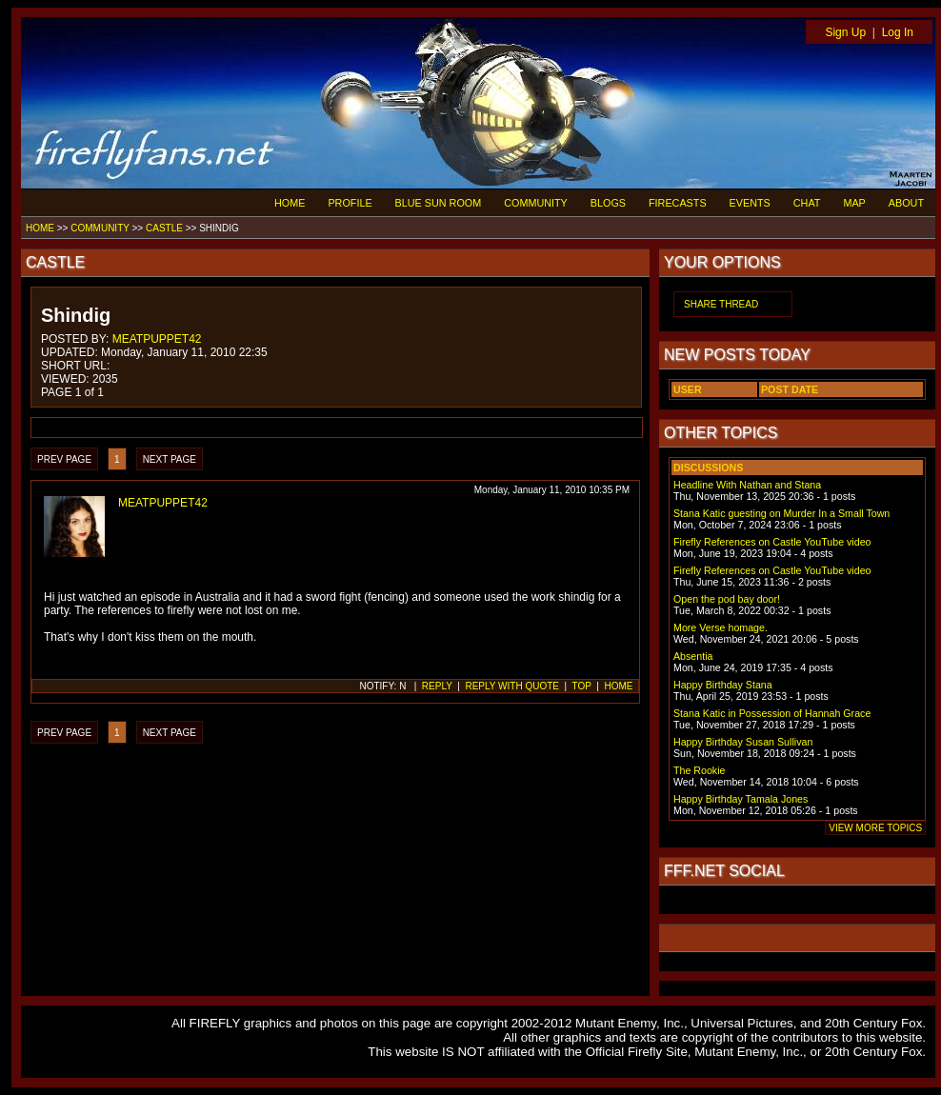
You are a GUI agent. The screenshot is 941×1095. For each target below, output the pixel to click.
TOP (581, 686)
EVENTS (750, 203)
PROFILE (349, 203)
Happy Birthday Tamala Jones (740, 799)
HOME (289, 203)
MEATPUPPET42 (157, 339)
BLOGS (608, 203)
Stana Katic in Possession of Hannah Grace (772, 713)
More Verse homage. (720, 627)
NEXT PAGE (169, 459)
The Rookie (699, 770)
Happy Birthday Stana (722, 684)
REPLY (437, 686)
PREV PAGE (64, 459)
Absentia (692, 656)
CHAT (807, 203)
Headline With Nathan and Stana (747, 484)
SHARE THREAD (721, 304)
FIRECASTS (678, 203)
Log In (897, 32)
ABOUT (906, 203)
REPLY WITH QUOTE (512, 686)
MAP (854, 203)
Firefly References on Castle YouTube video (772, 542)
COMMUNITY (536, 203)
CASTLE (164, 228)
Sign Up (845, 32)
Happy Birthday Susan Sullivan (742, 741)
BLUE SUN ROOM (438, 203)
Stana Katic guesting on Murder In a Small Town (781, 513)
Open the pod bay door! (726, 599)
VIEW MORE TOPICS (875, 828)
